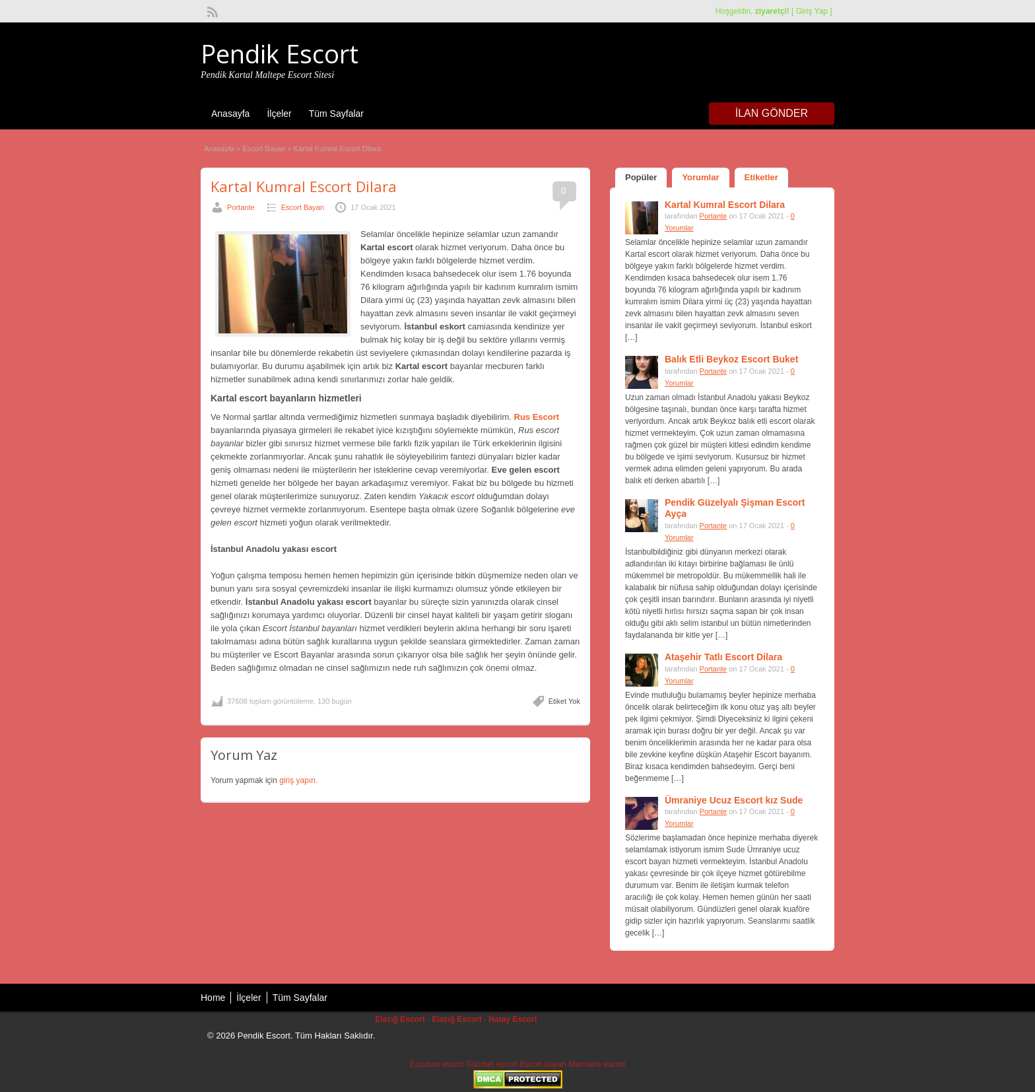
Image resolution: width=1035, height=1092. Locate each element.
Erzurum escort (436, 1064)
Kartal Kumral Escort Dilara (304, 186)
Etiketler (761, 177)
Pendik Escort (279, 53)
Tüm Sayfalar (336, 113)
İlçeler (279, 113)
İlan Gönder (771, 113)
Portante (241, 207)
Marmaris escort (596, 1064)
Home (213, 997)
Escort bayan (543, 1064)
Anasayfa (230, 113)
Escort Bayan (263, 149)
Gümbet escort (492, 1064)
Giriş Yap (812, 11)
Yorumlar (700, 177)
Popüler (641, 177)
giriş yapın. (298, 780)
